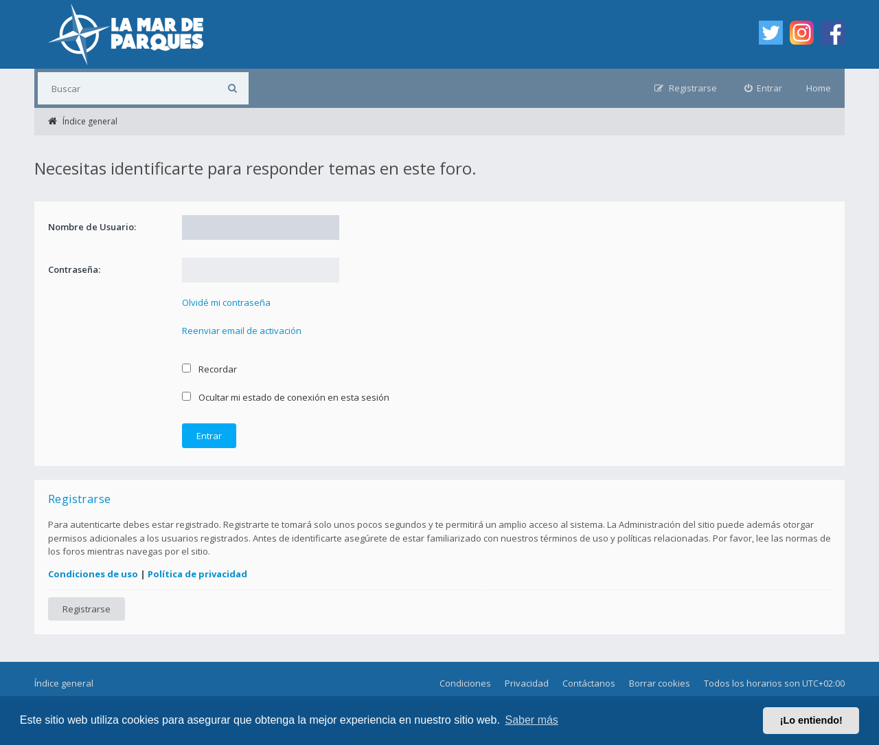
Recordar (209, 369)
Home (818, 88)
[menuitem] (764, 88)
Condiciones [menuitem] (465, 683)
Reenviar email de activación (241, 330)
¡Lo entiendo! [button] (811, 720)
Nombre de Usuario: (92, 227)
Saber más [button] (531, 720)
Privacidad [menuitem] (527, 683)
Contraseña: (74, 269)
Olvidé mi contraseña (226, 302)
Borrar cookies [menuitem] (659, 683)
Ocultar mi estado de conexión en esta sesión (285, 397)
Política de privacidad (197, 574)
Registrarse (86, 609)
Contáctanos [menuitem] (588, 683)
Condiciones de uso (93, 574)
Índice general (63, 683)
